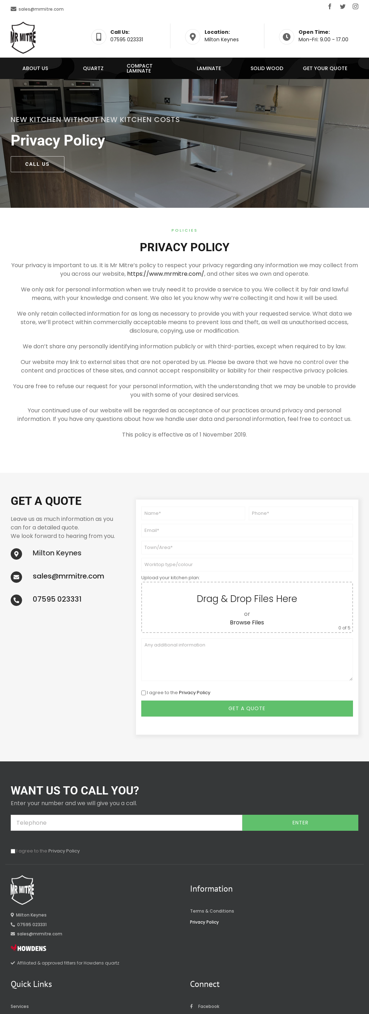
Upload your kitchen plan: (170, 577)
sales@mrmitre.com (41, 9)
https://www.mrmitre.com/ (165, 274)
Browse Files (247, 622)
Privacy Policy (194, 692)
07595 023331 (57, 599)
